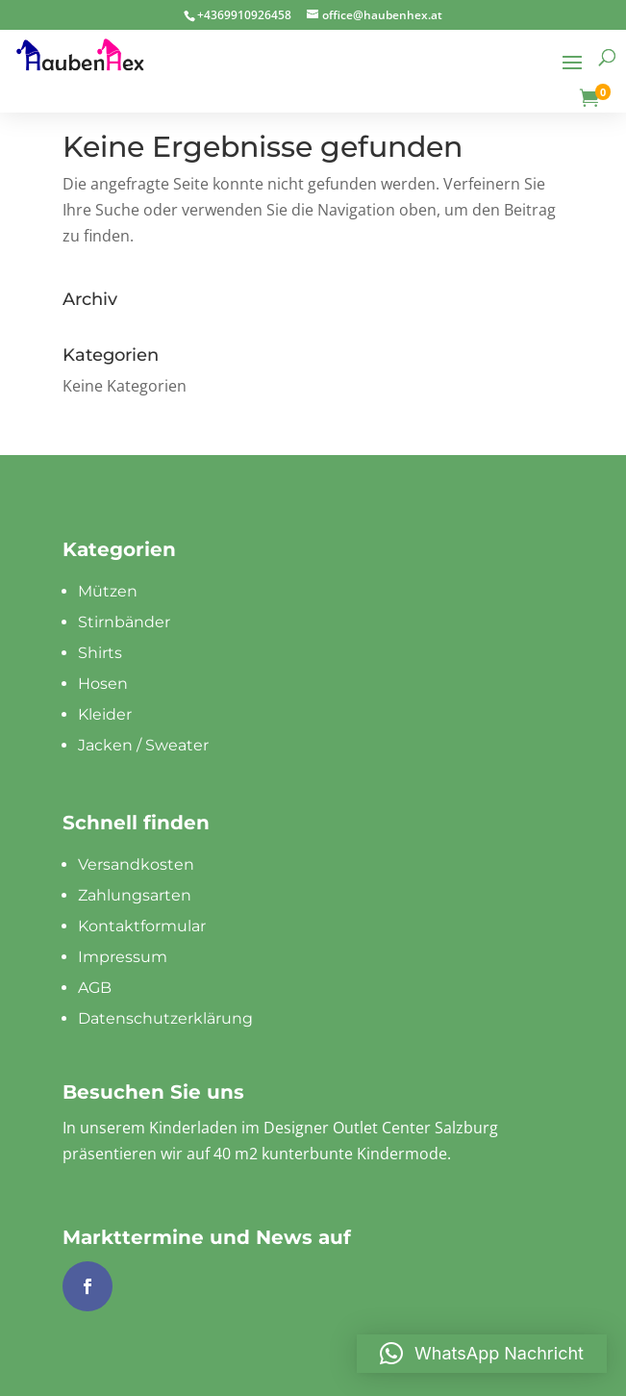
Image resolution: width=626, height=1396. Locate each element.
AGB (95, 987)
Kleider (105, 714)
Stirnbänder (124, 622)
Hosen (103, 683)
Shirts (100, 653)
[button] (482, 1353)
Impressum (122, 957)
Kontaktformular (142, 926)
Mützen (108, 591)
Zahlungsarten (134, 895)
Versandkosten (136, 864)
